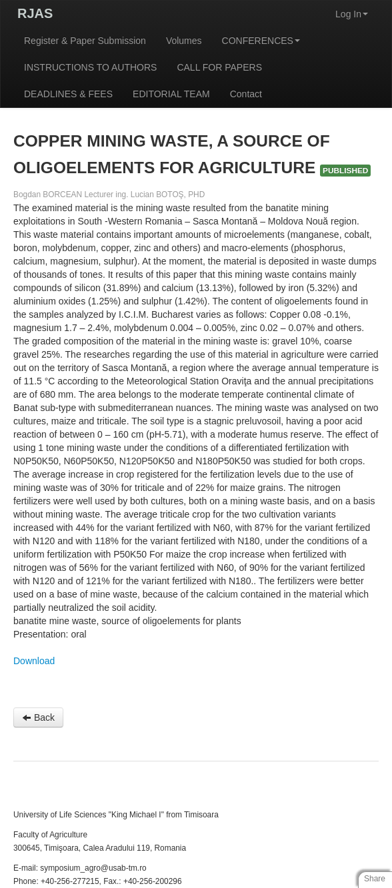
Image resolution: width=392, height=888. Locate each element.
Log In (351, 14)
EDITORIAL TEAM (171, 94)
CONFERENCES (261, 40)
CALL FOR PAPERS (219, 67)
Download (34, 661)
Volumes (184, 40)
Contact (246, 94)
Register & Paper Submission (85, 40)
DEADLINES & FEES (68, 94)
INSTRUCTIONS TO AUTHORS (90, 67)
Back (38, 717)
